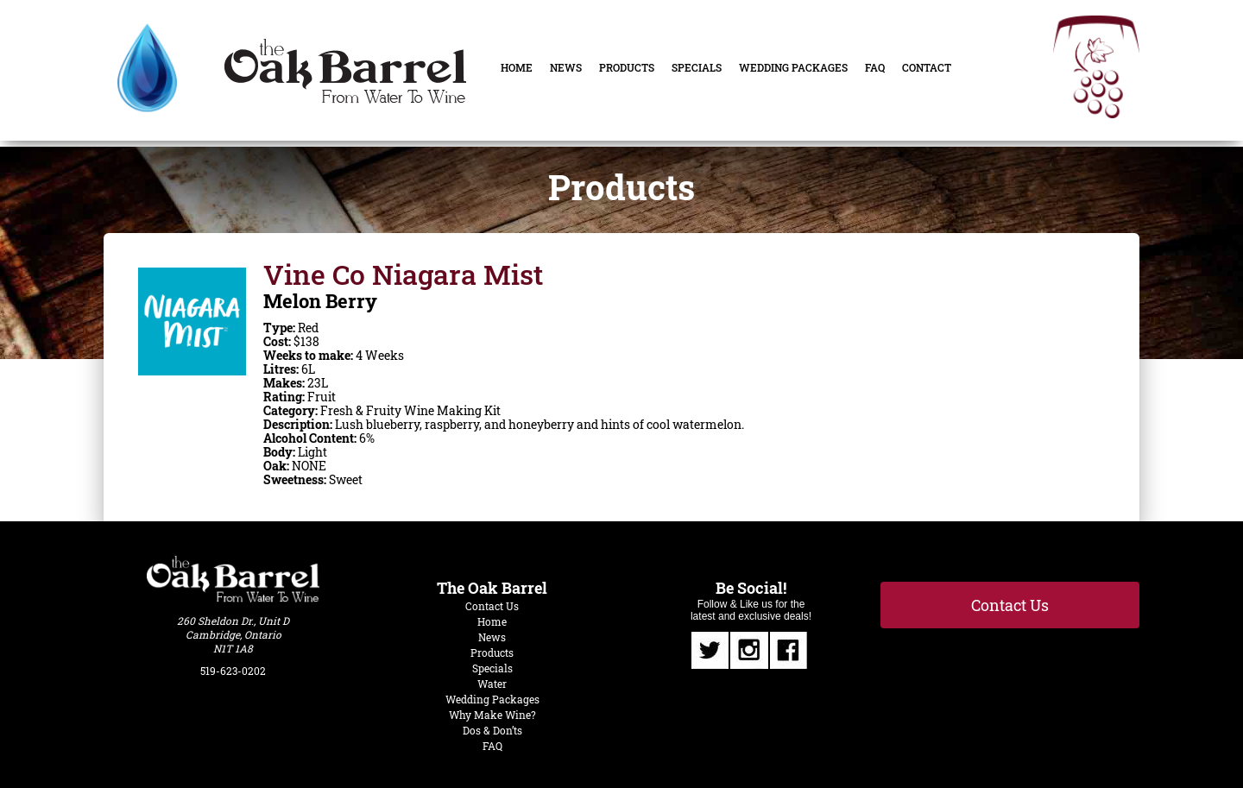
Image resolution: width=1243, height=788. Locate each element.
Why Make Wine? (492, 715)
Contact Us (492, 606)
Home (517, 67)
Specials (697, 67)
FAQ (875, 67)
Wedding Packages (793, 67)
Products (626, 67)
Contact (926, 67)
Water (492, 683)
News (566, 67)
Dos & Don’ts (492, 730)
